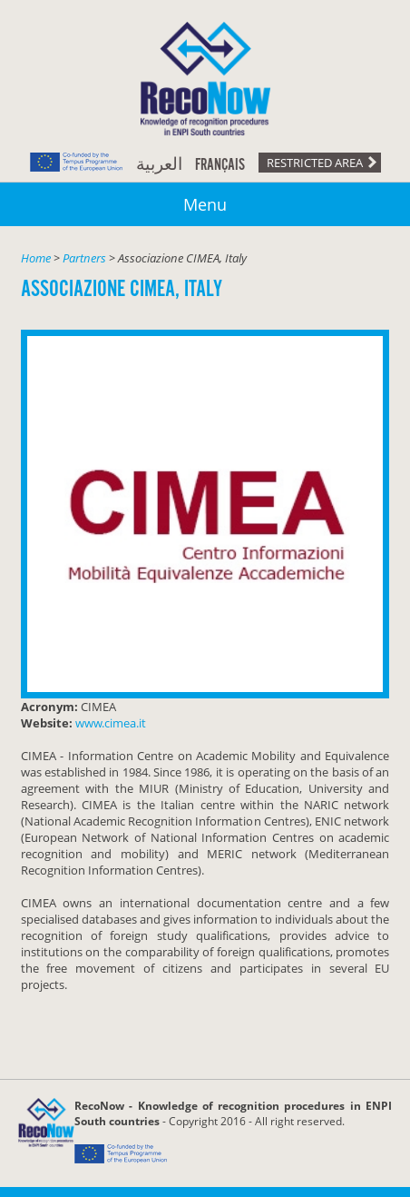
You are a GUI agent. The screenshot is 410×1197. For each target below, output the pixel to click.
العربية (159, 165)
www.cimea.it (110, 723)
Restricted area (315, 162)
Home (36, 258)
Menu (205, 204)
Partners (84, 258)
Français (220, 165)
